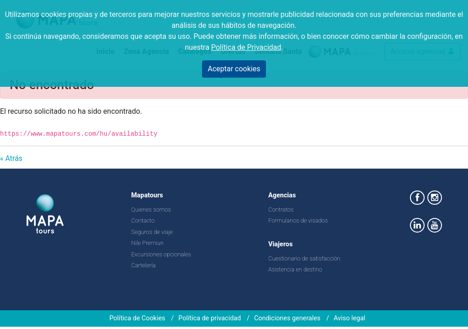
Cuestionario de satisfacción (304, 258)
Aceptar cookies (234, 68)
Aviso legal (349, 318)
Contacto (142, 220)
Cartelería (143, 265)
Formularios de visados (298, 220)
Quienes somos (151, 209)
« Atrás (11, 158)
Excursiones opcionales (161, 254)
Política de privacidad (209, 318)
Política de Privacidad (246, 47)
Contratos (280, 209)
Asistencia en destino (295, 269)
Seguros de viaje (152, 231)
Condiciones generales (287, 318)
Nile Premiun (147, 242)
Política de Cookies (137, 318)
